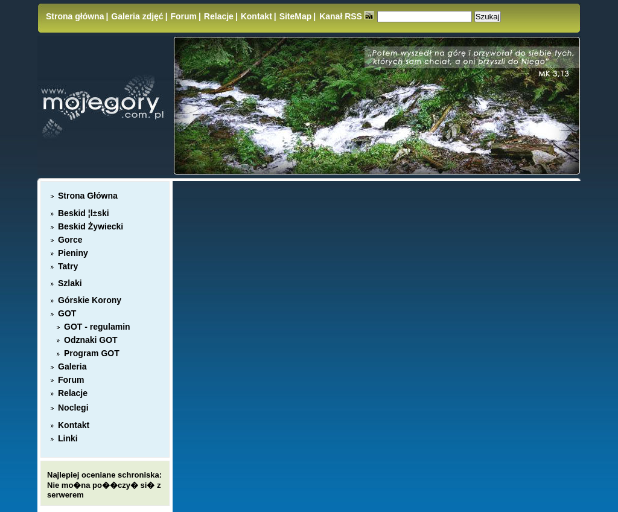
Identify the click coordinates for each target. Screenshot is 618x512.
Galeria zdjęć (137, 16)
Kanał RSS (346, 16)
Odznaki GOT (91, 340)
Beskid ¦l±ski (83, 213)
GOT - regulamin (97, 326)
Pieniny (73, 253)
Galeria (72, 366)
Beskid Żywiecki (90, 226)
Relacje (219, 16)
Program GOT (91, 353)
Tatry (68, 266)
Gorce (70, 240)
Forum (183, 16)
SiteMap (295, 16)
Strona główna (75, 16)
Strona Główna (88, 195)
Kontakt (256, 16)
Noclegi (73, 407)
